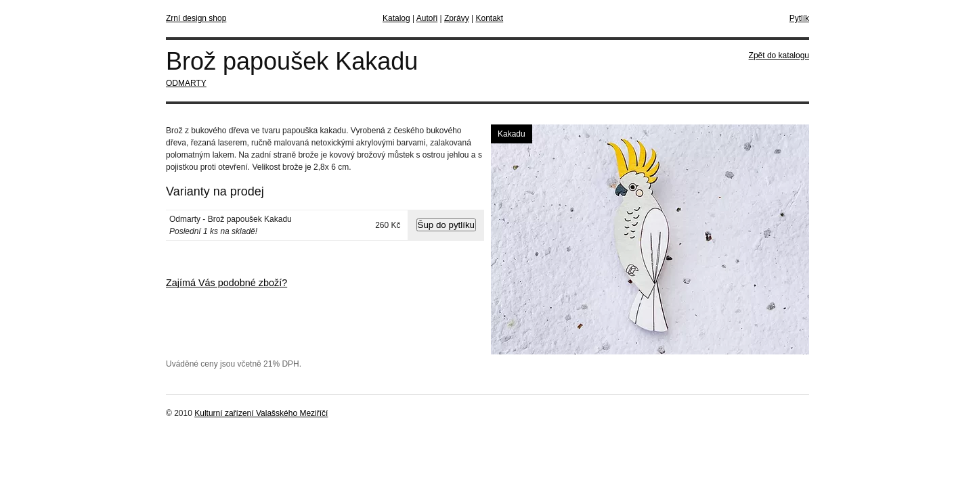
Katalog (396, 18)
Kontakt (489, 18)
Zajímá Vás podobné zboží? (226, 282)
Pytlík (799, 18)
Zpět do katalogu (779, 55)
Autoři (426, 18)
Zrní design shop (196, 18)
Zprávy (456, 18)
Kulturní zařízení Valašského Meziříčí (261, 413)
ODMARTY (186, 83)
